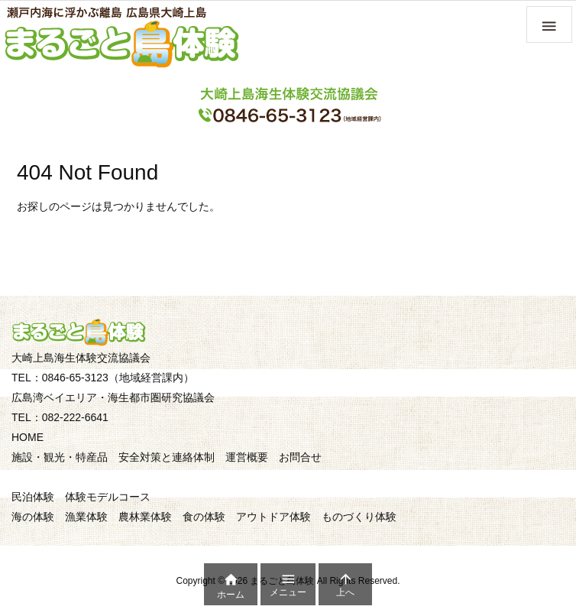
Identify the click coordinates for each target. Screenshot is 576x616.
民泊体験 (32, 497)
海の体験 (32, 517)
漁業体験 (86, 517)
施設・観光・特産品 (59, 457)
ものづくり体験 (359, 517)
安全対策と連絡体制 (166, 457)
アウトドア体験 (273, 517)
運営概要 (246, 457)
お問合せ (300, 457)
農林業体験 (145, 517)
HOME (27, 437)
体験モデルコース (107, 497)
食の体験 (204, 517)
